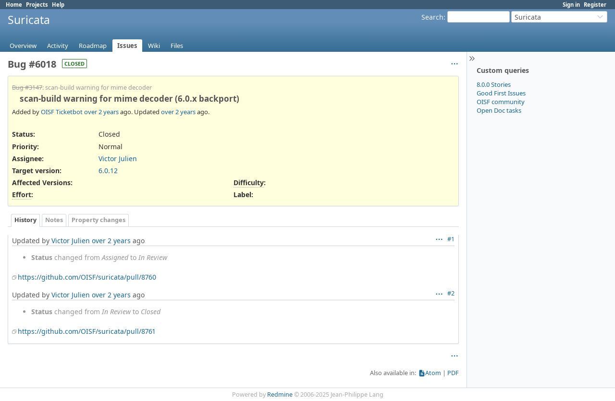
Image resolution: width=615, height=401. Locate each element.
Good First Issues (501, 93)
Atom (433, 373)
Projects (37, 4)
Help (58, 4)
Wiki (154, 45)
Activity (57, 45)
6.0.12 (108, 170)
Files (177, 45)
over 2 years (101, 111)
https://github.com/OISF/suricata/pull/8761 (86, 331)
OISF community (501, 101)
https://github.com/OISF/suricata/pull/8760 (87, 277)
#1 (451, 239)
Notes (54, 220)
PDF (453, 373)
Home (14, 4)
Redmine (280, 394)
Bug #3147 (27, 87)
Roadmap (93, 45)
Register (595, 4)
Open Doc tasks (499, 110)
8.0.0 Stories (494, 84)
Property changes (98, 220)
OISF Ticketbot (62, 111)
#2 (451, 293)
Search (432, 17)
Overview (23, 45)
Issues (127, 45)
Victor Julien (117, 158)
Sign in (571, 4)
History (25, 220)
